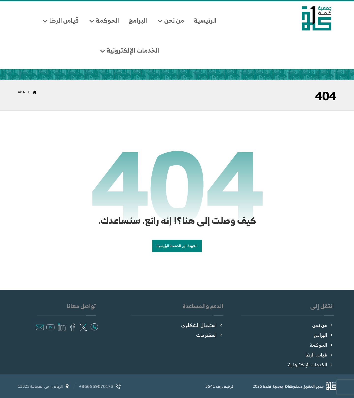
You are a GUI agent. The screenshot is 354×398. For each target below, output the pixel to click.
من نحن (323, 325)
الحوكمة (322, 345)
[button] (94, 326)
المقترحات (209, 335)
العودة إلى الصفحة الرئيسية (177, 246)
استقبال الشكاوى (202, 325)
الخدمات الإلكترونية (311, 364)
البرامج (324, 335)
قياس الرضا (319, 354)
